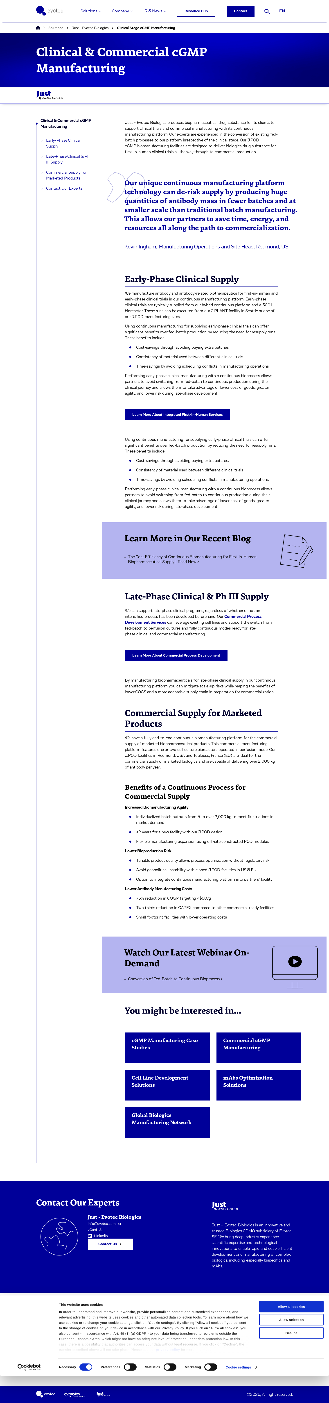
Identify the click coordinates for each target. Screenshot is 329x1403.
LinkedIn (98, 1236)
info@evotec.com (104, 1224)
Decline (291, 1360)
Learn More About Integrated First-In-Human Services (177, 414)
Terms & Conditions (95, 1317)
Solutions (89, 11)
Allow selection (291, 1346)
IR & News (153, 11)
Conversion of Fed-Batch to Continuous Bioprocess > (175, 979)
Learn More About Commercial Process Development (176, 655)
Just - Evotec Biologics (90, 28)
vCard (95, 1230)
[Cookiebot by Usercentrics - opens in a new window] (29, 1394)
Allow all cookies (291, 1333)
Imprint (86, 1307)
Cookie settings (238, 1394)
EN (282, 11)
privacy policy (168, 1376)
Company (120, 11)
